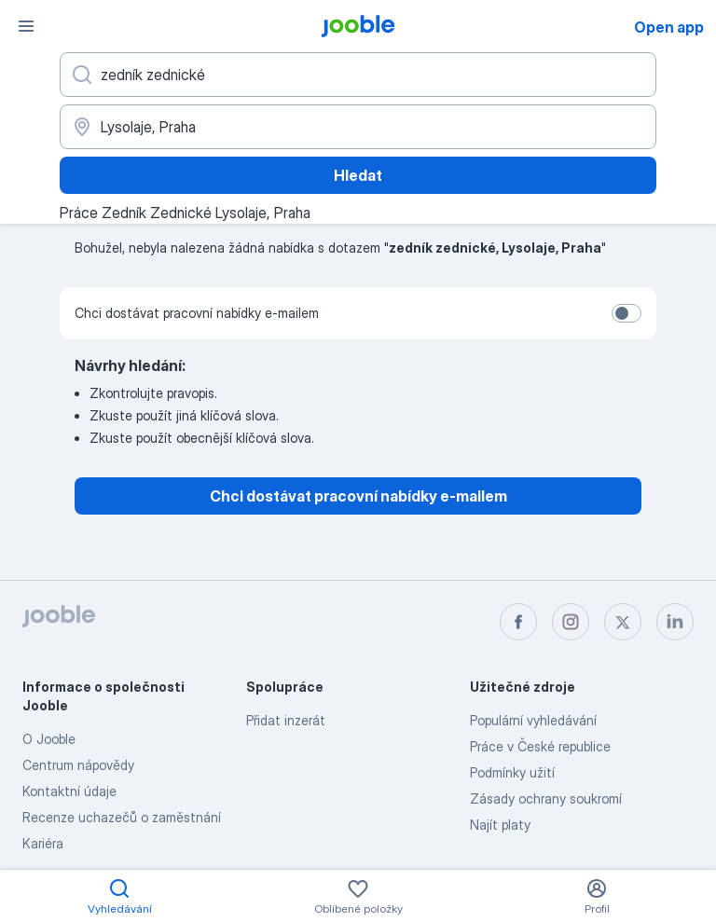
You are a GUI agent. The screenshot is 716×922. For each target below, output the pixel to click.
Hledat (358, 175)
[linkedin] (675, 621)
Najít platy (500, 825)
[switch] (626, 313)
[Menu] (26, 26)
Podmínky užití (512, 772)
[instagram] (570, 621)
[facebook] (518, 621)
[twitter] (622, 621)
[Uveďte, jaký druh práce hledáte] (358, 74)
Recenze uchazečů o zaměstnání (121, 817)
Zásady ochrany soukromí (546, 798)
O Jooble (49, 739)
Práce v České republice (540, 746)
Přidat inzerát (285, 720)
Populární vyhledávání (533, 720)
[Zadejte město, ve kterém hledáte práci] (358, 126)
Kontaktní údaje (69, 791)
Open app (669, 27)
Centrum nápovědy (78, 765)
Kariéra (42, 843)
